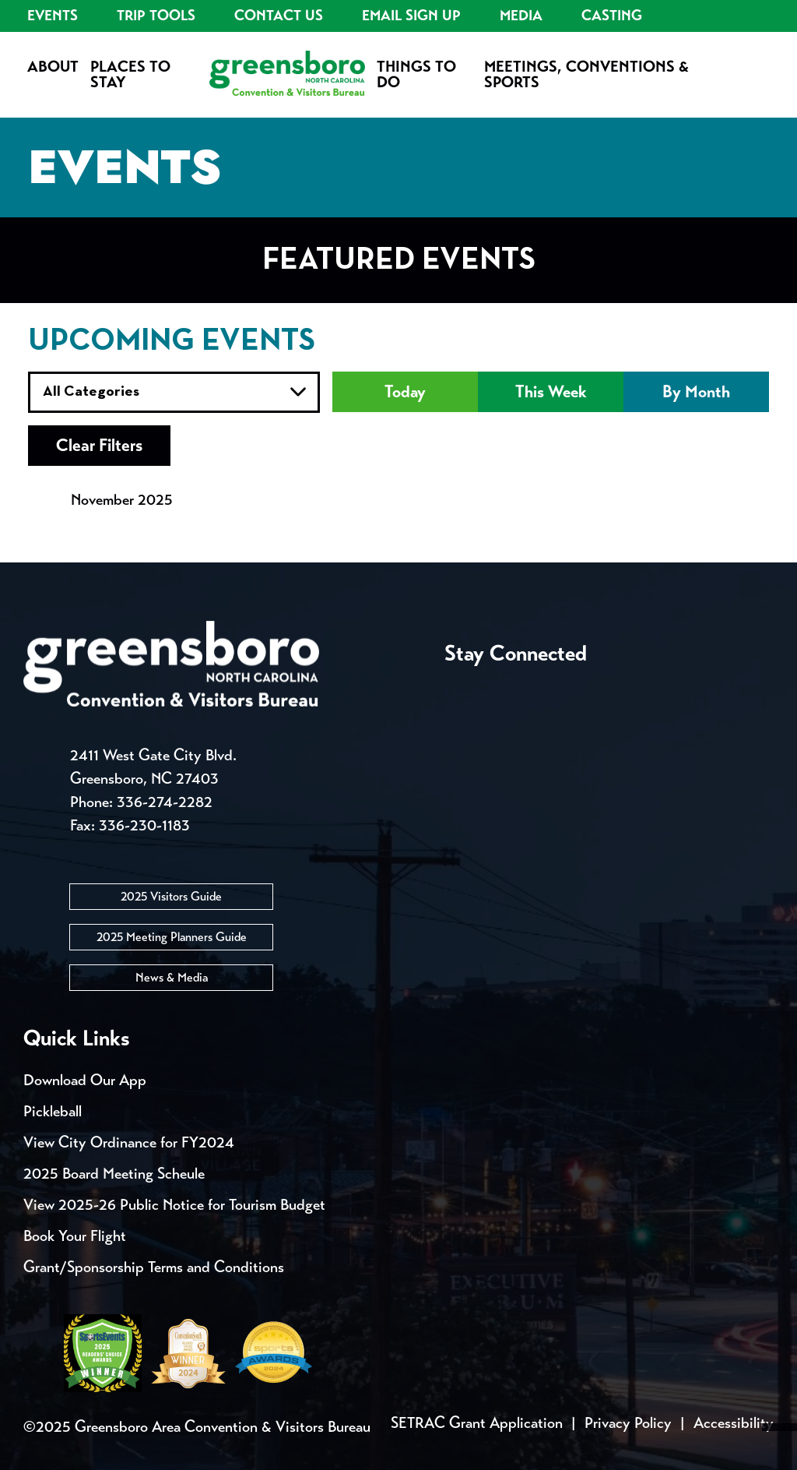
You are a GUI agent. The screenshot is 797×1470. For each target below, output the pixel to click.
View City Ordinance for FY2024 (128, 1142)
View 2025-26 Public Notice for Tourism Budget (174, 1204)
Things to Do (416, 74)
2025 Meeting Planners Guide (172, 936)
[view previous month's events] (43, 500)
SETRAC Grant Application (477, 1423)
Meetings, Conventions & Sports (586, 74)
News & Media (171, 977)
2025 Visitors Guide (171, 896)
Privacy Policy (628, 1423)
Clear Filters (101, 445)
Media (521, 15)
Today (405, 391)
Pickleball (52, 1111)
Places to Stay (130, 74)
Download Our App (84, 1080)
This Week (551, 391)
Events (52, 15)
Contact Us (278, 15)
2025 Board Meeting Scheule (114, 1173)
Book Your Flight (74, 1236)
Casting (611, 15)
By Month (696, 391)
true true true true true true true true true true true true (174, 392)
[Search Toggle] (762, 55)
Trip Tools (156, 15)
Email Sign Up (411, 15)
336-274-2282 (164, 802)
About (53, 66)
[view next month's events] (199, 500)
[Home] (287, 75)
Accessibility (733, 1423)
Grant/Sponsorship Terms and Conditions (153, 1267)
